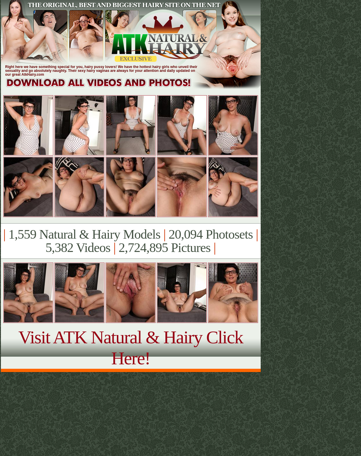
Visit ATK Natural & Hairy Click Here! (130, 347)
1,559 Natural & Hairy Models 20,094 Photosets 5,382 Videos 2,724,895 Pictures (130, 241)
